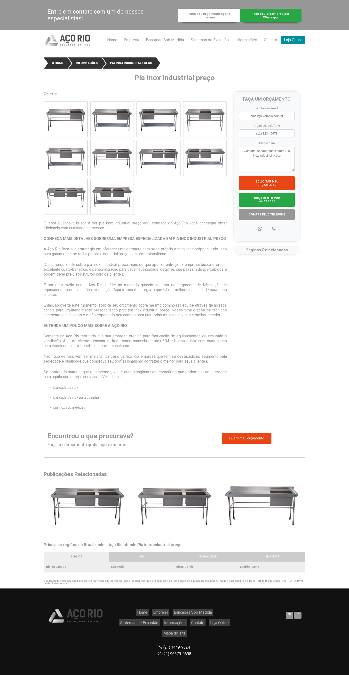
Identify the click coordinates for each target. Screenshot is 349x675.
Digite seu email (267, 110)
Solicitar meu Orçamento (266, 185)
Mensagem (267, 145)
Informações (246, 42)
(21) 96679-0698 (174, 638)
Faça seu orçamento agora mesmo (208, 16)
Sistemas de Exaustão (210, 42)
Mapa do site (208, 619)
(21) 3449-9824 (174, 632)
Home (112, 42)
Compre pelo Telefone (267, 216)
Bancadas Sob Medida (165, 42)
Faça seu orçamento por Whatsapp (272, 16)
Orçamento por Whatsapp (267, 201)
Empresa (131, 42)
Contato (270, 42)
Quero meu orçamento (246, 440)
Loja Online (293, 42)
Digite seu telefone (267, 127)
